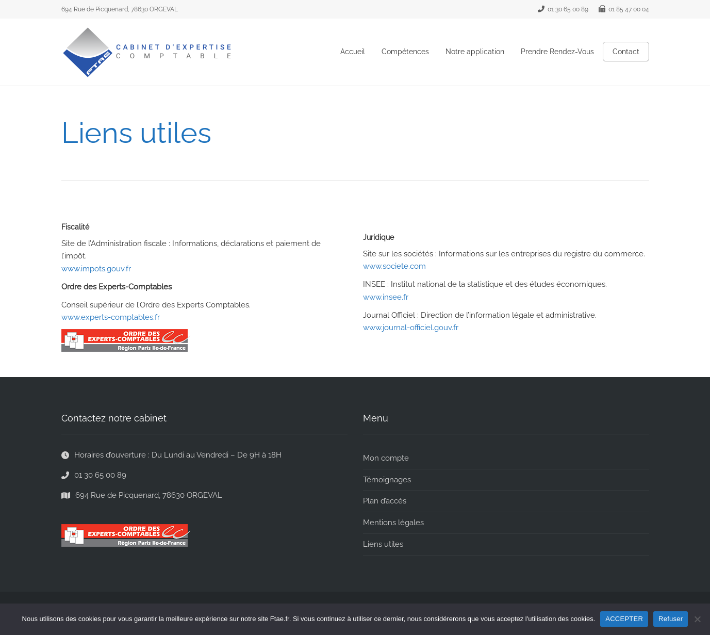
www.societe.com (394, 266)
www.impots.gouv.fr (96, 268)
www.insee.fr (385, 297)
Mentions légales (393, 522)
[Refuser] (697, 619)
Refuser (670, 619)
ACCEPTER (624, 619)
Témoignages (387, 479)
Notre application (474, 51)
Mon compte (386, 458)
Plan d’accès (384, 501)
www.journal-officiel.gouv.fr (410, 327)
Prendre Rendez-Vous (557, 51)
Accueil (352, 51)
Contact (626, 51)
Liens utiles (383, 544)
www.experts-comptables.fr (110, 317)
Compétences (405, 51)
